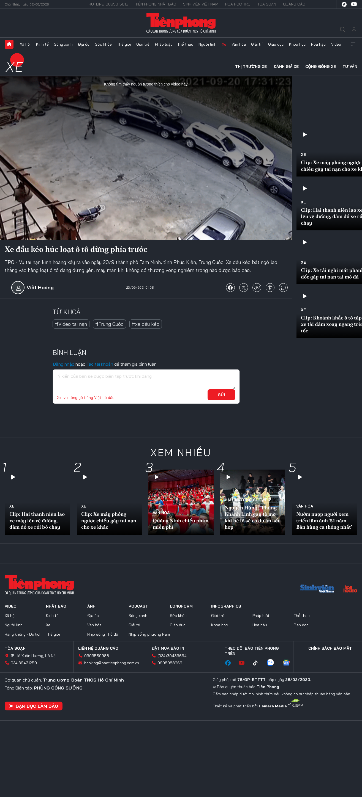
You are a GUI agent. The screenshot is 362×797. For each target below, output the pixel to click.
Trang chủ (9, 44)
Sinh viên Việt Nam (200, 4)
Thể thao (185, 44)
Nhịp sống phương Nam (149, 634)
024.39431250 (24, 662)
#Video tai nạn (71, 324)
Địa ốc (83, 44)
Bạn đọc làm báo (33, 706)
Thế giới (124, 44)
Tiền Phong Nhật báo (155, 4)
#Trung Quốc (109, 324)
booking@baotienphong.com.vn (111, 662)
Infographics (226, 606)
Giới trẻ (142, 44)
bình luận (283, 287)
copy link (257, 287)
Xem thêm (353, 44)
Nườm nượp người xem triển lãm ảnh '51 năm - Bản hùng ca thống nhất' (324, 520)
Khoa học (297, 44)
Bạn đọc (301, 624)
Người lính (207, 44)
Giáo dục (276, 44)
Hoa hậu (318, 44)
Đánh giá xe (286, 66)
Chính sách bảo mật (330, 648)
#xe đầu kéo (145, 324)
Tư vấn (349, 66)
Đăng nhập (63, 364)
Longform (181, 606)
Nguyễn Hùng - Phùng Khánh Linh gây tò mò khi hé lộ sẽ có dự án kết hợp (252, 517)
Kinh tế (42, 44)
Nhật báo (56, 606)
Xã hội (25, 44)
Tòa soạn (266, 4)
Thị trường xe (251, 66)
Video (336, 44)
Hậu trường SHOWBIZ (248, 499)
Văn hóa (239, 44)
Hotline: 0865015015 (108, 4)
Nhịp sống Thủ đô (102, 634)
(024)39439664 (172, 655)
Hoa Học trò (238, 4)
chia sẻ (230, 287)
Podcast (138, 606)
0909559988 (96, 655)
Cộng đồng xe (320, 66)
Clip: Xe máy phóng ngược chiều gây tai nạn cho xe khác (108, 520)
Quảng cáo (294, 4)
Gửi (221, 394)
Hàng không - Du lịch (23, 634)
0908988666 (169, 662)
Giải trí (257, 44)
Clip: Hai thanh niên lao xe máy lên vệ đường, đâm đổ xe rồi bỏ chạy (37, 520)
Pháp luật (163, 44)
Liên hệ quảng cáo (98, 648)
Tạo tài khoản (99, 364)
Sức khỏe (103, 44)
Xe (224, 44)
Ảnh (91, 606)
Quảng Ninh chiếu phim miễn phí (180, 523)
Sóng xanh (63, 44)
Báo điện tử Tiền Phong (181, 23)
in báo (270, 287)
